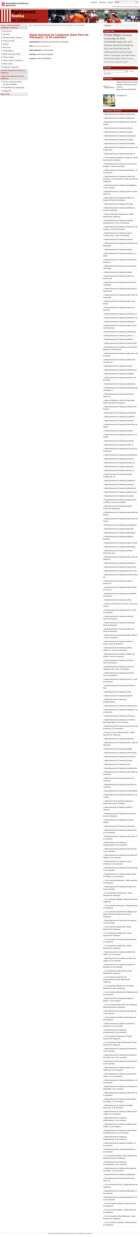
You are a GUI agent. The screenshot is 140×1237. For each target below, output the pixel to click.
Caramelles (125, 55)
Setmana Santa (111, 45)
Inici (30, 25)
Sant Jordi (118, 52)
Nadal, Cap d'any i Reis (12, 54)
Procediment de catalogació (13, 87)
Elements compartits (11, 67)
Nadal (119, 42)
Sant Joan (7, 47)
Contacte (110, 2)
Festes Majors (8, 51)
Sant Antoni (7, 31)
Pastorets (118, 62)
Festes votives (8, 57)
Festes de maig (9, 41)
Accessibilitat (59, 1233)
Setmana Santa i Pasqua (12, 37)
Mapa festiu (5, 94)
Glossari (108, 25)
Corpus (6, 44)
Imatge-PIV (7, 91)
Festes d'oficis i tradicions (13, 60)
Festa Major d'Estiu (118, 59)
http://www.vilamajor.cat (42, 46)
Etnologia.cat (122, 95)
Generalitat (127, 6)
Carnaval (6, 34)
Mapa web (102, 2)
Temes (114, 6)
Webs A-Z (94, 2)
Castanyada (115, 55)
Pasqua (111, 62)
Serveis (120, 6)
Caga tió (125, 62)
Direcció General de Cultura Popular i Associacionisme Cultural (127, 84)
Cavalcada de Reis (114, 38)
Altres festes (8, 64)
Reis (120, 45)
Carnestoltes (110, 42)
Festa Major (112, 35)
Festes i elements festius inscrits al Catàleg (12, 83)
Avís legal (51, 1233)
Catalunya (136, 6)
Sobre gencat (69, 1233)
